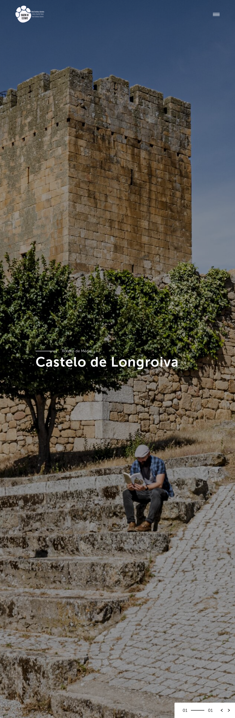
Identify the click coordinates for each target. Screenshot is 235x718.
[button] (229, 710)
